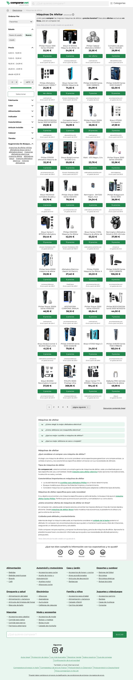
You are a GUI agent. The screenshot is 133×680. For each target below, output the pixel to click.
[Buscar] (33, 3)
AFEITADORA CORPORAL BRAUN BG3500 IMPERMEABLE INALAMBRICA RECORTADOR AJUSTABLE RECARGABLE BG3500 (70, 308)
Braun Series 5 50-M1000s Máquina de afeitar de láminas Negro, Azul (70, 84)
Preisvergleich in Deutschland (106, 668)
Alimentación (14, 568)
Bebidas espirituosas (17, 575)
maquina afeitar (15, 156)
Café (10, 581)
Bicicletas (103, 575)
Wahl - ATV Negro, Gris (93, 158)
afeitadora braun (16, 152)
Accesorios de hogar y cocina (81, 572)
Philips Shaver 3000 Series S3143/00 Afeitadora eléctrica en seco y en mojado (115, 159)
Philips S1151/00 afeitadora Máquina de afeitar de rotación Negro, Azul (47, 159)
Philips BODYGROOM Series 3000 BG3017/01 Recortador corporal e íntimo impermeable (47, 121)
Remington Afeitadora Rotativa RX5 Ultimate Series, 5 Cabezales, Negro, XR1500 (115, 233)
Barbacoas (73, 581)
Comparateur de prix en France (54, 668)
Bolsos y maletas (46, 620)
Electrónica (17, 10)
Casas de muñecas (106, 602)
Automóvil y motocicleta (50, 568)
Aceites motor (45, 581)
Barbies (102, 599)
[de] (12, 82)
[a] (28, 82)
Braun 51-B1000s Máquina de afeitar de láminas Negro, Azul (70, 47)
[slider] (9, 87)
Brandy (12, 578)
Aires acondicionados (78, 575)
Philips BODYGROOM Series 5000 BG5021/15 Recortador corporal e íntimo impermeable (115, 308)
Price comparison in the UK (67, 671)
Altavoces (43, 596)
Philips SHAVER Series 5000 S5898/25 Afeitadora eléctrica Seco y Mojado (93, 84)
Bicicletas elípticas (106, 578)
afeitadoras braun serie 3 (20, 150)
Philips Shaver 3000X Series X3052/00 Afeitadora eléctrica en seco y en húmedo (47, 308)
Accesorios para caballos (19, 617)
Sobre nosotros (89, 657)
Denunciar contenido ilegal (114, 408)
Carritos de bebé (76, 605)
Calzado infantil (75, 602)
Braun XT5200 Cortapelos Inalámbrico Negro (116, 121)
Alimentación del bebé (18, 596)
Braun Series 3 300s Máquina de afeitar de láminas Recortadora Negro (93, 233)
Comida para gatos (17, 620)
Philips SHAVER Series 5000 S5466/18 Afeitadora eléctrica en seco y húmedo (70, 345)
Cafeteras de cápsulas (48, 605)
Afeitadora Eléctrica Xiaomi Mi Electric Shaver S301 (70, 270)
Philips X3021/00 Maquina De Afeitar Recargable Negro (70, 233)
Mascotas (11, 612)
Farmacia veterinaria (17, 626)
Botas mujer (44, 623)
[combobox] (72, 3)
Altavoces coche (46, 584)
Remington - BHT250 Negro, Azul (93, 196)
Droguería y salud (16, 591)
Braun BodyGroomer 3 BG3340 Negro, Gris (47, 345)
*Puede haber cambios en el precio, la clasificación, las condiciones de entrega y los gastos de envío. (66, 675)
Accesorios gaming (107, 596)
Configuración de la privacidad (67, 660)
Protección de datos (40, 657)
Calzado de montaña (47, 626)
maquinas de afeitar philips (20, 147)
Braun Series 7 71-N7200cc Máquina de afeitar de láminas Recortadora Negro (93, 382)
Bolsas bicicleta (105, 581)
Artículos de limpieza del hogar (22, 602)
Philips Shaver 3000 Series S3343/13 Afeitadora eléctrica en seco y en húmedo (92, 308)
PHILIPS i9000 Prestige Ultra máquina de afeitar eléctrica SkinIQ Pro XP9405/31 (70, 382)
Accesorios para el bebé (79, 596)
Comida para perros (17, 623)
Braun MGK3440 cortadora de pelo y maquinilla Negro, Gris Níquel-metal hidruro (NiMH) (47, 196)
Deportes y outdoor (107, 568)
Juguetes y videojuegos (109, 591)
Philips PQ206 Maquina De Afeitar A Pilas (93, 270)
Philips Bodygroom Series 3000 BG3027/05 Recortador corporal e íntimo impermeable (115, 196)
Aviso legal (25, 657)
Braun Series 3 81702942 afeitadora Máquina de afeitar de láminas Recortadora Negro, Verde (47, 233)
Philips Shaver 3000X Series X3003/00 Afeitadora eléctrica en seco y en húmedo (92, 121)
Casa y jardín (73, 568)
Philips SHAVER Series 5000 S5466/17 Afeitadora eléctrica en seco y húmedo (115, 84)
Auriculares (43, 602)
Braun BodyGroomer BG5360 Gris (70, 159)
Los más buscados (58, 657)
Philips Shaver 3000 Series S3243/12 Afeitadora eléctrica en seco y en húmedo (70, 196)
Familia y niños (75, 591)
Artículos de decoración (79, 578)
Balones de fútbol (106, 572)
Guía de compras (105, 657)
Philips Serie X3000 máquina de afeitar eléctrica (47, 270)
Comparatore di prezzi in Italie (26, 668)
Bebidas (12, 572)
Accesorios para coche (48, 572)
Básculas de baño (16, 605)
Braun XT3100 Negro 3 (93, 344)
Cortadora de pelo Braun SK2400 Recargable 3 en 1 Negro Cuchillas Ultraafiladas (115, 47)
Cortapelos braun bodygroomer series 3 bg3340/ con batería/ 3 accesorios (70, 121)
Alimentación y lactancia (19, 599)
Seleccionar (21, 94)
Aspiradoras (44, 599)
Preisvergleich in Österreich (80, 668)
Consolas (102, 605)
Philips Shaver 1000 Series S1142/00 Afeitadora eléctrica (47, 47)
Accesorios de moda (47, 617)
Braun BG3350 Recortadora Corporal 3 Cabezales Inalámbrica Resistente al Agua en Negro (47, 382)
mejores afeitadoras (22, 162)
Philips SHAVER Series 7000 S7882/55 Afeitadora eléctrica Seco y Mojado (115, 345)
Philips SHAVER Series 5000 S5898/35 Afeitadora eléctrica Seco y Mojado (115, 270)
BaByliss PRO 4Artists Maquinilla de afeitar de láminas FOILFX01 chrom (115, 382)
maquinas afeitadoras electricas (22, 153)
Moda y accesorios (46, 612)
